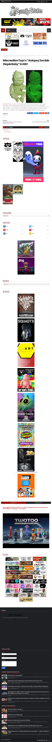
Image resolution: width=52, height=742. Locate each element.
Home (4, 55)
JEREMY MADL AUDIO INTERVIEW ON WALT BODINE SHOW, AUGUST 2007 (25, 680)
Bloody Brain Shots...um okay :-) (15, 709)
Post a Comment (7, 131)
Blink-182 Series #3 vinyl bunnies (15, 714)
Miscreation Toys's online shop (26, 110)
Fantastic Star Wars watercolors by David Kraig (19, 720)
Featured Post (13, 502)
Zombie (6, 56)
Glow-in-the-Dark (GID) (19, 55)
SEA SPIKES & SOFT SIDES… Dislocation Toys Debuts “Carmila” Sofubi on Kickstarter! (28, 686)
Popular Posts (38, 502)
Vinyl (4, 56)
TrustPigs (46, 55)
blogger (41, 127)
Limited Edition (27, 55)
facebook (46, 127)
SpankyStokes (7, 739)
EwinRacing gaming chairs (33, 472)
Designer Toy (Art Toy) (10, 55)
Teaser (42, 55)
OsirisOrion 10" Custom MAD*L (15, 675)
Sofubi (39, 55)
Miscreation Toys (34, 55)
